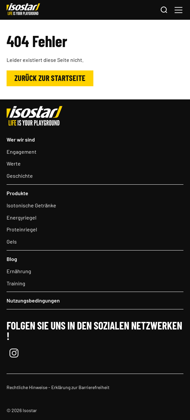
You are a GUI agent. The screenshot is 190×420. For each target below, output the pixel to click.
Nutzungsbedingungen (33, 300)
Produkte (17, 193)
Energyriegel (21, 217)
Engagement (21, 151)
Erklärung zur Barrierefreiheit (80, 387)
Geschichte (20, 175)
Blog (12, 259)
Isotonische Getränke (31, 205)
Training (16, 283)
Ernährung (19, 271)
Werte (14, 163)
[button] (178, 10)
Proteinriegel (22, 229)
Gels (12, 241)
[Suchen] (163, 10)
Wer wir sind (21, 139)
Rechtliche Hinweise (27, 387)
